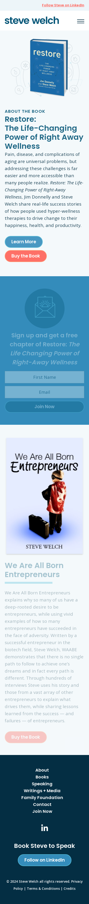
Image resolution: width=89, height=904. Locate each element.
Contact (42, 804)
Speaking (42, 784)
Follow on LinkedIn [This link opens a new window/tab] (44, 860)
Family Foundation (42, 797)
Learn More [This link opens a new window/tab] (23, 242)
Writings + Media (42, 791)
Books (42, 777)
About (42, 770)
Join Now (42, 811)
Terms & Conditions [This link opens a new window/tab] (43, 888)
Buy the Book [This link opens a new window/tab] (25, 256)
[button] (80, 21)
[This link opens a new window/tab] (44, 828)
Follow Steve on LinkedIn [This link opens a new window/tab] (63, 5)
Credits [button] (69, 888)
